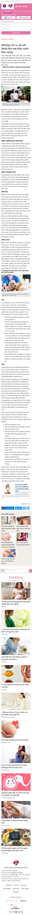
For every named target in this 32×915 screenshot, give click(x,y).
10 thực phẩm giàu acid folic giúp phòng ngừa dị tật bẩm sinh (14, 849)
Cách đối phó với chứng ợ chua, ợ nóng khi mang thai (14, 658)
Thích (19, 508)
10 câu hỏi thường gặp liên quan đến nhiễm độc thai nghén (15, 602)
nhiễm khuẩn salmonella (14, 141)
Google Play (25, 17)
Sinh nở (15, 11)
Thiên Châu (4, 634)
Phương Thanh (5, 770)
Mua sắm (16, 892)
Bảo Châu (4, 65)
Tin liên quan (7, 514)
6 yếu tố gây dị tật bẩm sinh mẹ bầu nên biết (23, 528)
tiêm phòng (13, 225)
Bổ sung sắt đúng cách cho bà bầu (14, 740)
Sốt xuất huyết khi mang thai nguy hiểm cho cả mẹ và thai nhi (8, 545)
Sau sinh (22, 11)
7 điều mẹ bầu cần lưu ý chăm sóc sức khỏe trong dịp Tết (14, 713)
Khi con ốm (16, 889)
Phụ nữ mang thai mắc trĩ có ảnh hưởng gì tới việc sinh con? (14, 766)
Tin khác (16, 578)
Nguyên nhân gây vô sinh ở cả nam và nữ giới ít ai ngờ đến (15, 794)
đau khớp (17, 249)
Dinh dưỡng (7, 889)
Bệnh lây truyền (8, 67)
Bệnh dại (4, 192)
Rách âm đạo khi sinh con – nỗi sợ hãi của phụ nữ (8, 561)
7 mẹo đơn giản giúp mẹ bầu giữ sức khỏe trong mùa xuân (15, 630)
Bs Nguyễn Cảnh (5, 742)
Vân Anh (3, 662)
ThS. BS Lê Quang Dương (8, 717)
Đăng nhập (16, 33)
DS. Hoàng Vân (5, 825)
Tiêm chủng (25, 889)
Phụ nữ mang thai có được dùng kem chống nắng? (8, 528)
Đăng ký (23, 901)
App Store (10, 17)
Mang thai (8, 11)
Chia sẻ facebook (9, 508)
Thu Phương (4, 853)
